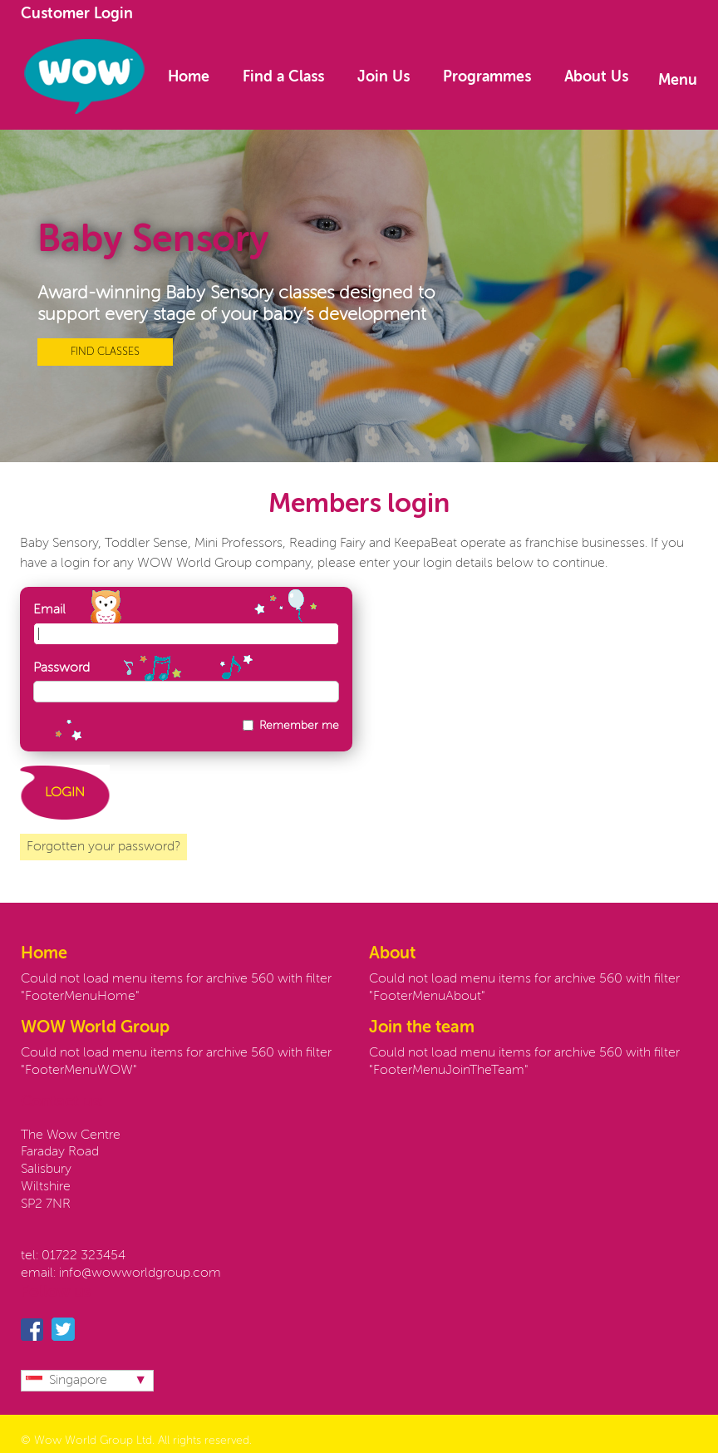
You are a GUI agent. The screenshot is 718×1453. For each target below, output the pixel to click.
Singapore (66, 1380)
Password (61, 668)
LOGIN (65, 793)
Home (188, 77)
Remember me (299, 725)
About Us (596, 77)
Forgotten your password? (103, 847)
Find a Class (283, 77)
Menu (677, 80)
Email (49, 610)
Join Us (383, 77)
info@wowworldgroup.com (140, 1273)
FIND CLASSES (105, 352)
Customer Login (77, 14)
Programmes (487, 77)
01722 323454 (83, 1256)
